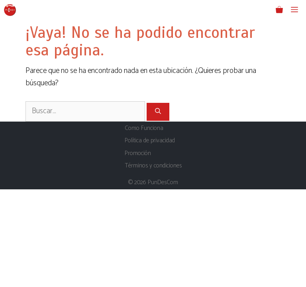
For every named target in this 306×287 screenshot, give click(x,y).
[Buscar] (158, 112)
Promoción (138, 153)
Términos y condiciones (153, 166)
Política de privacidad (150, 140)
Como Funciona (144, 128)
